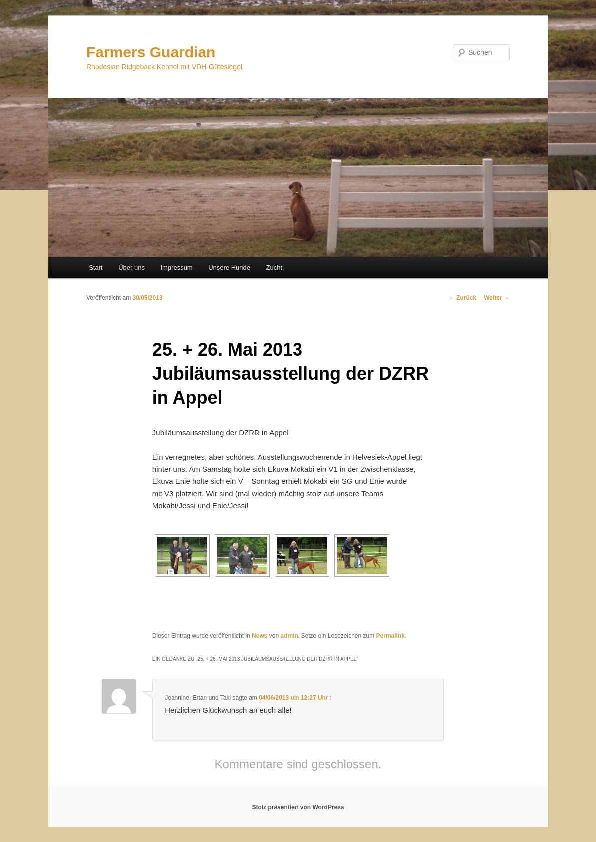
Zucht (274, 267)
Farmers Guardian (150, 52)
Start (95, 267)
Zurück (462, 297)
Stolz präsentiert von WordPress (298, 807)
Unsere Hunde (229, 267)
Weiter (497, 297)
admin (289, 635)
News (259, 635)
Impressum (176, 267)
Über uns (131, 267)
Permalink (390, 635)
